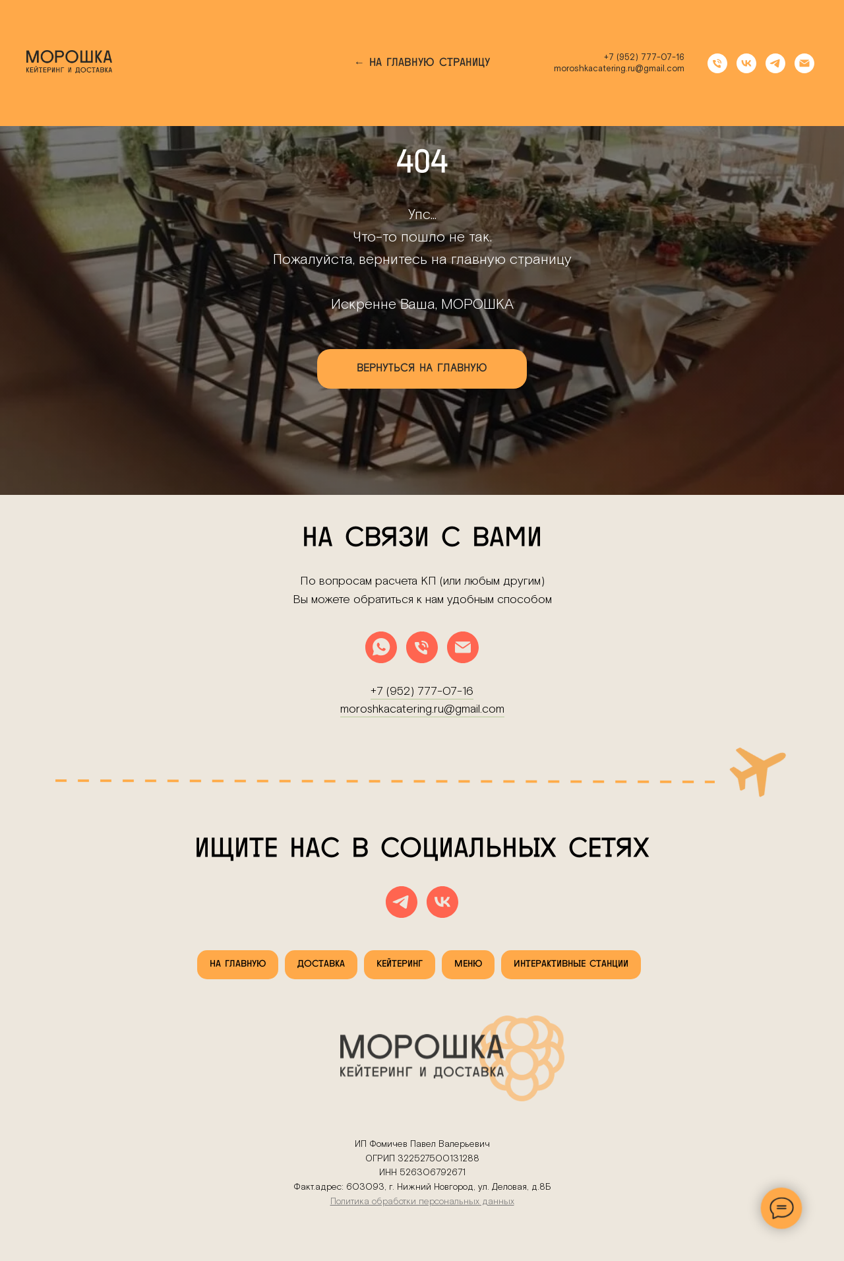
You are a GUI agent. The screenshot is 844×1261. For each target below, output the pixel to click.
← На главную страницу (422, 63)
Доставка (321, 964)
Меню (468, 964)
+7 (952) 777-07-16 (644, 57)
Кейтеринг (400, 964)
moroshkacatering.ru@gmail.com (619, 69)
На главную (238, 964)
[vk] (746, 63)
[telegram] (775, 63)
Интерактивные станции (571, 964)
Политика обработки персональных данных (422, 1202)
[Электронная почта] (804, 63)
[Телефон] (717, 63)
